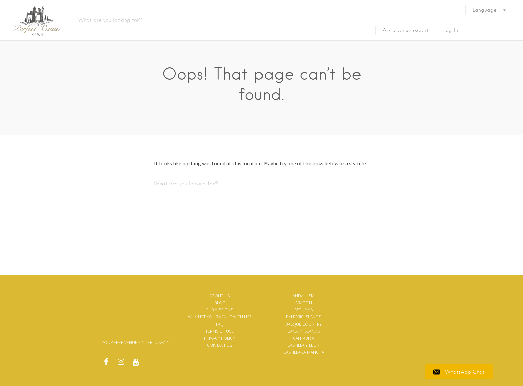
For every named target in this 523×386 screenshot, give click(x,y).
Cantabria (303, 338)
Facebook (106, 363)
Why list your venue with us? (219, 317)
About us (219, 296)
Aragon (303, 303)
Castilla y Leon (303, 345)
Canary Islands (303, 331)
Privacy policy (219, 338)
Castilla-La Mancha (303, 352)
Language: (486, 19)
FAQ (220, 324)
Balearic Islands (303, 317)
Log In (450, 30)
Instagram (121, 363)
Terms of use (219, 331)
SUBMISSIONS (219, 310)
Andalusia (303, 296)
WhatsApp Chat (459, 372)
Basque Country (303, 324)
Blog (219, 303)
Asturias (303, 310)
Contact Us (219, 345)
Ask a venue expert (406, 30)
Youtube (135, 363)
